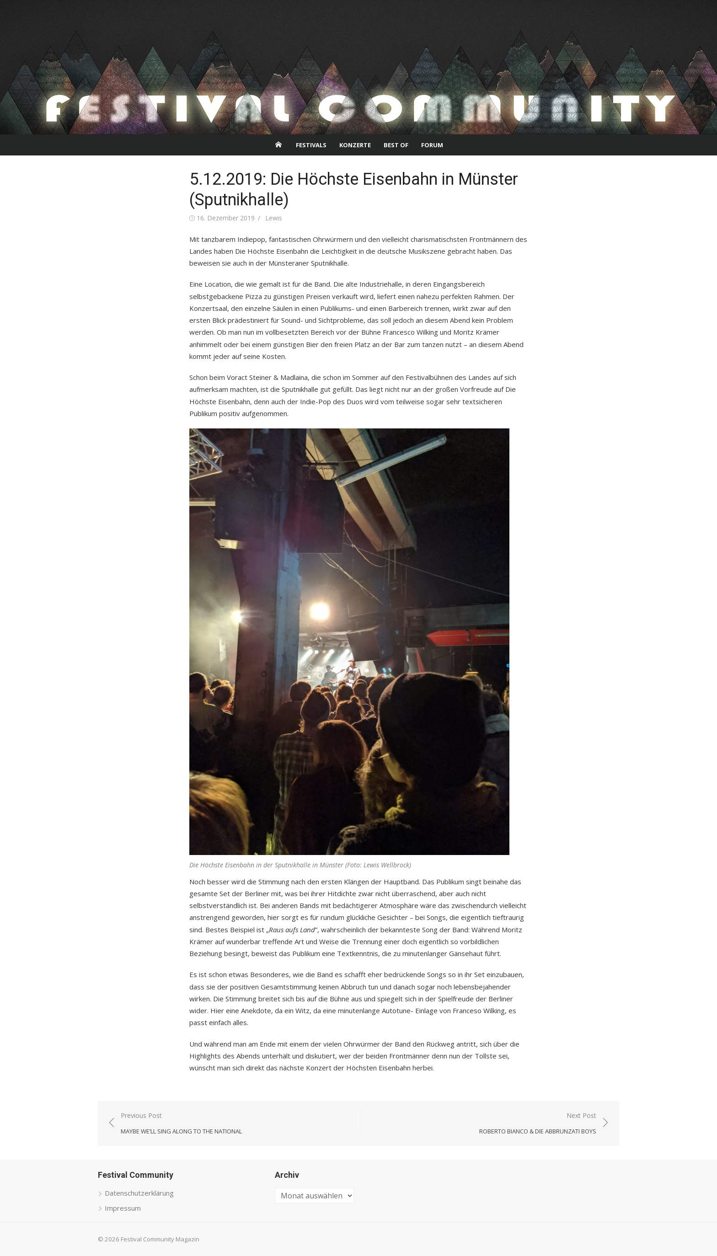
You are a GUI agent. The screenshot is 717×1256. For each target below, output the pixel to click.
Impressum (123, 1208)
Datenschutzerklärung (139, 1192)
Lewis (273, 218)
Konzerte (355, 145)
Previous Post (181, 1123)
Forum (432, 145)
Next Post (537, 1123)
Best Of (396, 145)
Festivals (311, 145)
